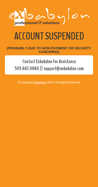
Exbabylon (40, 82)
